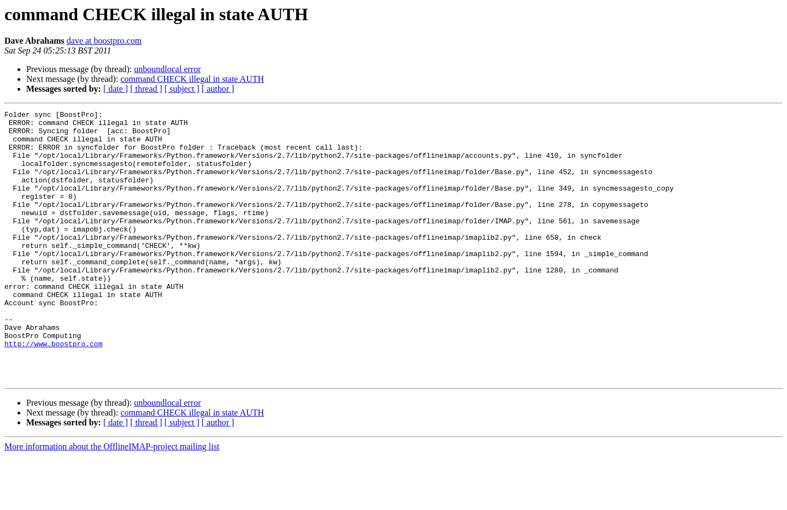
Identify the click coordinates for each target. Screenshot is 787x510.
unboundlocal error (167, 69)
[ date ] (115, 88)
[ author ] (218, 88)
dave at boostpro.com (104, 40)
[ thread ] (146, 88)
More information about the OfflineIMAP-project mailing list (111, 500)
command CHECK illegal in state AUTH (192, 79)
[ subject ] (182, 88)
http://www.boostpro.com (53, 391)
